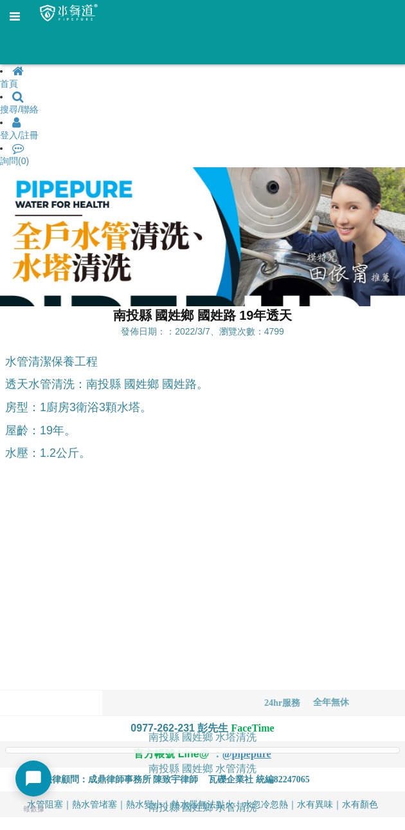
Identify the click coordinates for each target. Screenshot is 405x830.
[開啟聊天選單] (33, 779)
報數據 (33, 809)
